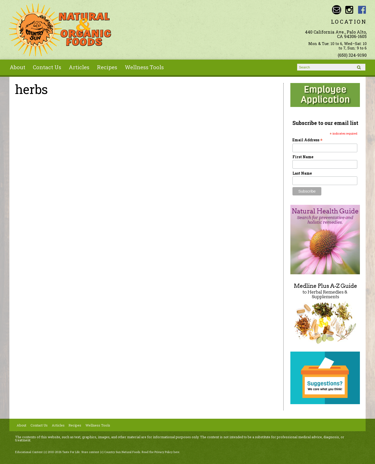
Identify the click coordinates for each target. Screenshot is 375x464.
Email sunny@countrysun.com (336, 9)
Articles (79, 67)
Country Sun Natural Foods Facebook (362, 9)
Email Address (307, 140)
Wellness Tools (144, 67)
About (17, 67)
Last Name (302, 173)
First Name (302, 156)
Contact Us (47, 67)
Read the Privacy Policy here (160, 452)
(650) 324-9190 (352, 55)
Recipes (107, 67)
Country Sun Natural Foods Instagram (349, 9)
